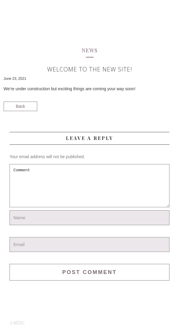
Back (20, 106)
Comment (89, 185)
